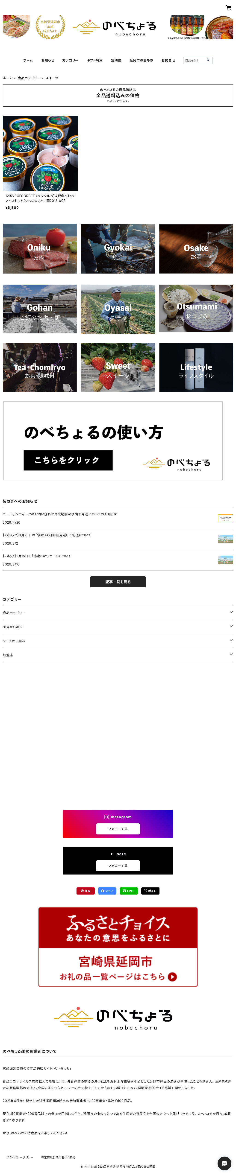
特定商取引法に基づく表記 (58, 1157)
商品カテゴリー (29, 78)
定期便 (116, 60)
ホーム (28, 60)
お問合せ (168, 60)
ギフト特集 (95, 60)
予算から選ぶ (13, 627)
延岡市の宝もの (141, 60)
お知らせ (47, 60)
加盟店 (8, 655)
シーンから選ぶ (14, 641)
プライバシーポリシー (20, 1157)
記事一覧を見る (118, 582)
